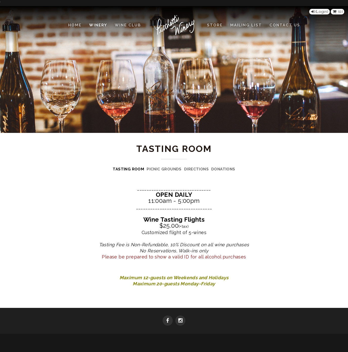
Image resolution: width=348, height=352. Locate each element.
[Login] (319, 11)
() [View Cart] (337, 11)
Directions (196, 169)
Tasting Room (128, 169)
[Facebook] (167, 321)
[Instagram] (180, 321)
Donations (223, 169)
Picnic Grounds (164, 169)
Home (75, 25)
